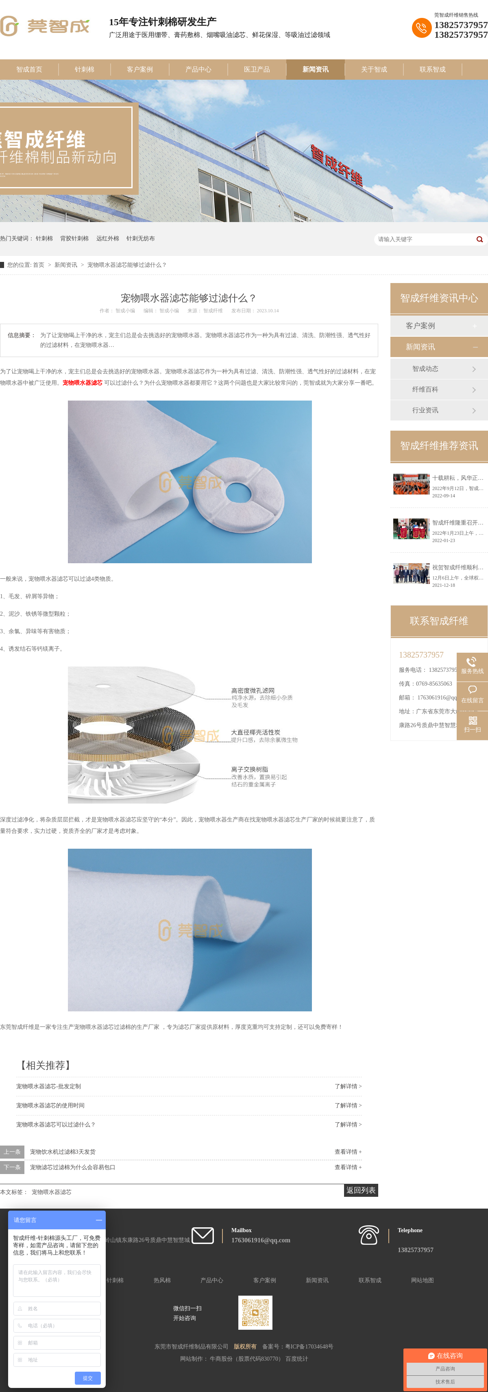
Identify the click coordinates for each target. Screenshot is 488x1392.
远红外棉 (107, 238)
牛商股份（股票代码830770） (247, 1359)
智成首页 (29, 69)
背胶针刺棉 (74, 238)
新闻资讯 (316, 69)
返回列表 (361, 1190)
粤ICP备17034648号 (309, 1347)
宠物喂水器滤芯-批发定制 (48, 1086)
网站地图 (422, 1280)
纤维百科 (425, 389)
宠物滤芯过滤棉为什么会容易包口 (72, 1167)
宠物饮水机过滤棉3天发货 (63, 1152)
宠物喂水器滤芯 (83, 383)
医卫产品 (257, 69)
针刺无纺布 (140, 238)
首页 (39, 265)
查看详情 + (348, 1152)
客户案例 (140, 69)
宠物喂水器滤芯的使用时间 (50, 1105)
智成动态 (425, 368)
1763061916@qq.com (443, 698)
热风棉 (162, 1280)
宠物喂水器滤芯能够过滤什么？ (127, 265)
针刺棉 (84, 69)
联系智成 (433, 69)
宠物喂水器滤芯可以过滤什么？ (56, 1125)
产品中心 (198, 69)
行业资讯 (425, 410)
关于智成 (374, 69)
